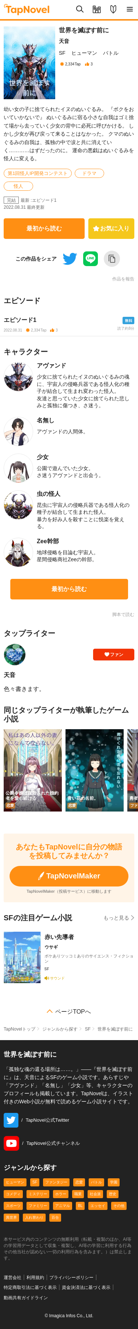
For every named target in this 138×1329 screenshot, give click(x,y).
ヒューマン (84, 53)
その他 (118, 1206)
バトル (110, 53)
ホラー (60, 1194)
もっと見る (118, 917)
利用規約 (35, 1277)
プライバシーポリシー (71, 1277)
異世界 (11, 1217)
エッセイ (98, 1206)
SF (62, 53)
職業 (78, 1194)
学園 (113, 1182)
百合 (55, 1217)
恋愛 (79, 1182)
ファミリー (38, 1206)
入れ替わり (34, 1217)
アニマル (62, 1206)
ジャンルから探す (60, 1029)
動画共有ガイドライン (26, 1297)
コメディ (13, 1194)
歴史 (112, 1194)
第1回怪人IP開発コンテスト (38, 173)
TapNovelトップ (19, 1029)
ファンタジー (56, 1182)
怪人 (18, 186)
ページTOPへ (73, 1012)
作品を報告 (123, 279)
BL (80, 1206)
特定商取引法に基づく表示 (30, 1287)
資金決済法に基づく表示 (86, 1287)
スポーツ (13, 1206)
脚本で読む (123, 614)
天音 (64, 41)
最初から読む (44, 228)
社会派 (95, 1194)
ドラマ (89, 173)
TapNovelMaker (69, 876)
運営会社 (12, 1277)
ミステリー (38, 1194)
